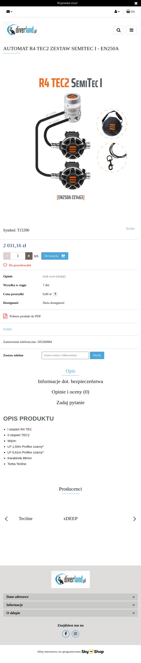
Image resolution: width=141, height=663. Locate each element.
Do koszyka (55, 256)
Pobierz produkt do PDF (22, 316)
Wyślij (97, 355)
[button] (130, 11)
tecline (7, 329)
